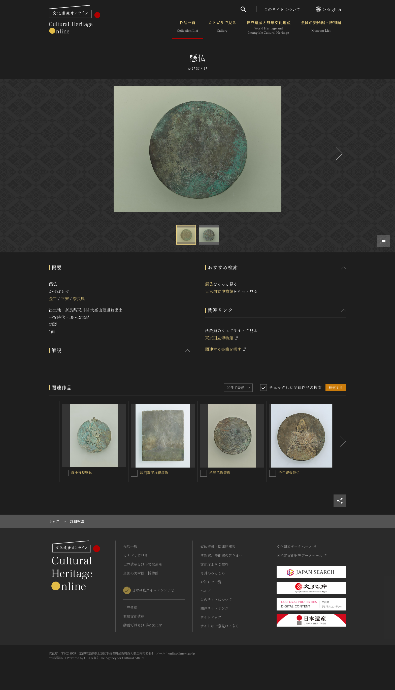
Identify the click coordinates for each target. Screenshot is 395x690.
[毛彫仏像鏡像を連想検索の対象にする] (203, 473)
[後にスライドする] (338, 153)
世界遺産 (130, 607)
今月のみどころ (212, 573)
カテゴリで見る (222, 27)
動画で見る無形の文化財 (142, 625)
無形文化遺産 (133, 616)
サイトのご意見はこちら (219, 625)
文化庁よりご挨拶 (214, 564)
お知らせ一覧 (210, 581)
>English (328, 9)
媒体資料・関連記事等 (218, 546)
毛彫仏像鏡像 (220, 472)
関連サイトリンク (214, 608)
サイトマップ (210, 617)
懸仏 (209, 284)
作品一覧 (187, 27)
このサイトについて (282, 9)
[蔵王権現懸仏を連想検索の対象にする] (65, 473)
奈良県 (79, 298)
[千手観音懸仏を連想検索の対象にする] (272, 473)
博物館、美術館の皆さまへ (221, 555)
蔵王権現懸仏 (81, 472)
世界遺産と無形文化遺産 (268, 27)
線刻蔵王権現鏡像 (154, 472)
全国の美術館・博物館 (321, 27)
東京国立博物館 (219, 291)
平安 (65, 298)
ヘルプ (205, 590)
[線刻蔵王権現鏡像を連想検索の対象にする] (134, 473)
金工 (53, 298)
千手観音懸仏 (289, 472)
